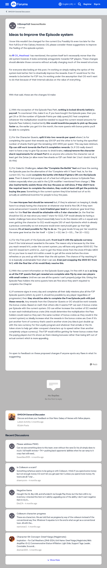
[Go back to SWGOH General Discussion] (53, 414)
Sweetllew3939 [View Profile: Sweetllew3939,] (23, 457)
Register (87, 4)
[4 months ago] (37, 457)
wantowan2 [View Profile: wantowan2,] (22, 526)
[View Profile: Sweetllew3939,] (12, 446)
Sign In (97, 4)
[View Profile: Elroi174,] (12, 492)
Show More (53, 560)
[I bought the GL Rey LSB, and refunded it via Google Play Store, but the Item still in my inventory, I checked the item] (57, 497)
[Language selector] (67, 4)
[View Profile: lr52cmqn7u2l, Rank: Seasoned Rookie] (12, 25)
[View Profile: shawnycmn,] (12, 469)
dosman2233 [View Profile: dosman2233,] (22, 550)
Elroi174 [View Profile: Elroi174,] (20, 503)
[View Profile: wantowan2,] (12, 516)
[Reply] (93, 364)
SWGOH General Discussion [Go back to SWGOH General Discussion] (17, 11)
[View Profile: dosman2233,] (12, 539)
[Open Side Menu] (7, 4)
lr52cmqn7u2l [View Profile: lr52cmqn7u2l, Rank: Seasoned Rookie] (23, 24)
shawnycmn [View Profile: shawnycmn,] (22, 480)
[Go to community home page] (19, 4)
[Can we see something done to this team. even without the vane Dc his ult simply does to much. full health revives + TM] (57, 450)
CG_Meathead (21, 55)
